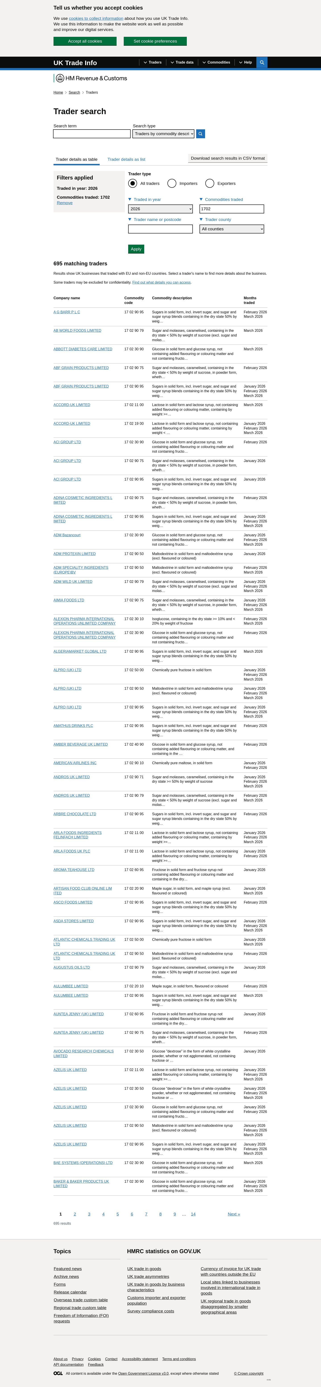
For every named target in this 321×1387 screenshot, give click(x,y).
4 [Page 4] (103, 1214)
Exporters (227, 183)
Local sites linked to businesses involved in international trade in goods (230, 1288)
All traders (150, 183)
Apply (136, 249)
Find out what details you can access (161, 282)
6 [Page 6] (132, 1214)
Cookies (94, 1359)
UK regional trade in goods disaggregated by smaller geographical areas (226, 1307)
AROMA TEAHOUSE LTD (74, 870)
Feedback (96, 1364)
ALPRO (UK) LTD (67, 670)
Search (74, 92)
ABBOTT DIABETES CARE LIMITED (83, 349)
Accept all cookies (85, 41)
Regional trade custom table (80, 1307)
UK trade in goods (144, 1268)
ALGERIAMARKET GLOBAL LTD (80, 651)
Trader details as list (126, 159)
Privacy (78, 1359)
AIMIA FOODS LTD (69, 600)
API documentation (69, 1364)
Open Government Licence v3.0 (143, 1373)
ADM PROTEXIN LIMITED (75, 554)
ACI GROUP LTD (67, 442)
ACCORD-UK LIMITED (72, 405)
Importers (189, 183)
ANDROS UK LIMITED (72, 777)
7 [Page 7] (146, 1214)
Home (58, 92)
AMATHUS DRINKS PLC (73, 726)
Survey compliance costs (150, 1311)
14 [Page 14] (193, 1214)
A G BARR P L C (67, 312)
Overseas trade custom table (81, 1300)
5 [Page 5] (118, 1214)
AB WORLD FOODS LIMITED (77, 330)
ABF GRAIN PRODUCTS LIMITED (81, 368)
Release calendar (70, 1292)
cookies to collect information (96, 18)
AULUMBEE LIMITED (71, 986)
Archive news (66, 1276)
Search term (65, 126)
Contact (111, 1359)
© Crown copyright (248, 1373)
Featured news (68, 1268)
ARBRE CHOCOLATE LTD (75, 814)
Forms (60, 1284)
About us (61, 1359)
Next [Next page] (234, 1214)
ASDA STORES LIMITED (74, 921)
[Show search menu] (262, 62)
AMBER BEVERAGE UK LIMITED (81, 744)
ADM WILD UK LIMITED (73, 582)
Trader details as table (76, 159)
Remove (65, 202)
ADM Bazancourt (67, 535)
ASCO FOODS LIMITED (73, 902)
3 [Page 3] (89, 1214)
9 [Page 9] (175, 1214)
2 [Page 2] (75, 1214)
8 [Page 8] (160, 1214)
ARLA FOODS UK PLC (72, 851)
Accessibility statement (140, 1359)
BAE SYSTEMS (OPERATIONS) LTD (83, 1163)
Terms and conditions (179, 1359)
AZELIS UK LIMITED (70, 1070)
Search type (144, 126)
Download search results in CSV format (228, 158)
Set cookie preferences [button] (155, 41)
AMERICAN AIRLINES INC (75, 763)
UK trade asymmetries (148, 1276)
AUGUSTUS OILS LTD (72, 967)
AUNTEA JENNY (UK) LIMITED (79, 1014)
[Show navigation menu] (152, 62)
